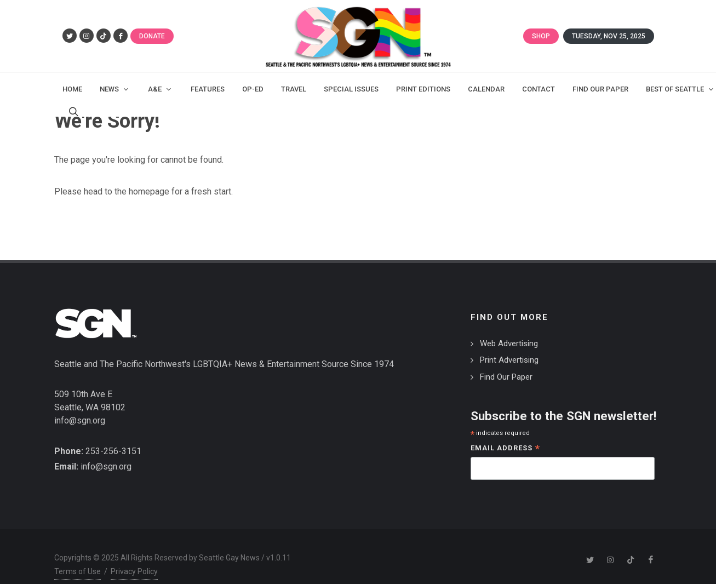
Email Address (505, 449)
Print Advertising (509, 360)
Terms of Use (77, 571)
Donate (152, 36)
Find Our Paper (506, 377)
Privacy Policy (134, 571)
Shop (541, 36)
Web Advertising (509, 343)
